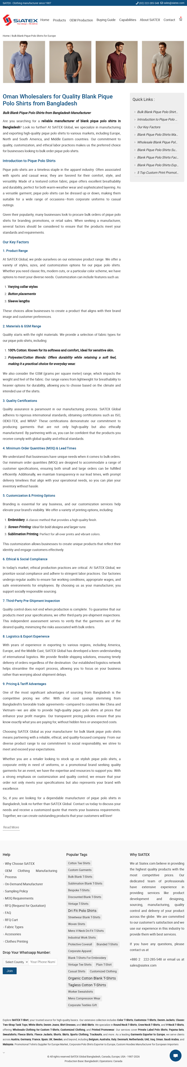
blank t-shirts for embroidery (87, 958)
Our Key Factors (148, 127)
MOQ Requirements (19, 898)
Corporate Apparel (79, 951)
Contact (169, 20)
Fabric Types (14, 927)
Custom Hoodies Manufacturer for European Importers (147, 1044)
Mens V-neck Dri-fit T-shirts (86, 931)
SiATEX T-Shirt (20, 1020)
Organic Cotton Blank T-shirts (92, 978)
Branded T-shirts (107, 944)
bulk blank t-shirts (80, 877)
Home (44, 20)
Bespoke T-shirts (78, 890)
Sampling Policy (16, 891)
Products (59, 20)
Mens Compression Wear (84, 998)
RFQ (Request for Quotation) (25, 905)
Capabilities (127, 20)
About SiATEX (150, 20)
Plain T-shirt (104, 965)
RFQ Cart (11, 920)
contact (135, 950)
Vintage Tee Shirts (79, 965)
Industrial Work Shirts (82, 937)
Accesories (13, 934)
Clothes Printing (16, 941)
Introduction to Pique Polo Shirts (160, 119)
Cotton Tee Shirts (79, 863)
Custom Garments (79, 870)
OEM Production (81, 20)
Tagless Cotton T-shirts (87, 984)
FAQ (8, 912)
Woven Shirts (76, 924)
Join (10, 971)
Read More (11, 827)
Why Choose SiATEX (20, 863)
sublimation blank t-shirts (85, 883)
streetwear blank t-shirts (84, 917)
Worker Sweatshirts (80, 992)
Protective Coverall (80, 944)
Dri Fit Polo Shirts (82, 910)
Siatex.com (147, 863)
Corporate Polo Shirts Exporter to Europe (92, 1044)
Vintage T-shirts (78, 904)
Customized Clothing (103, 971)
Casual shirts (76, 971)
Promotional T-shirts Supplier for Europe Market (41, 1044)
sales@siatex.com (174, 3)
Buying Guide (106, 20)
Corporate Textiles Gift (82, 1005)
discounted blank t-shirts (84, 897)
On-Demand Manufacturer (24, 884)
